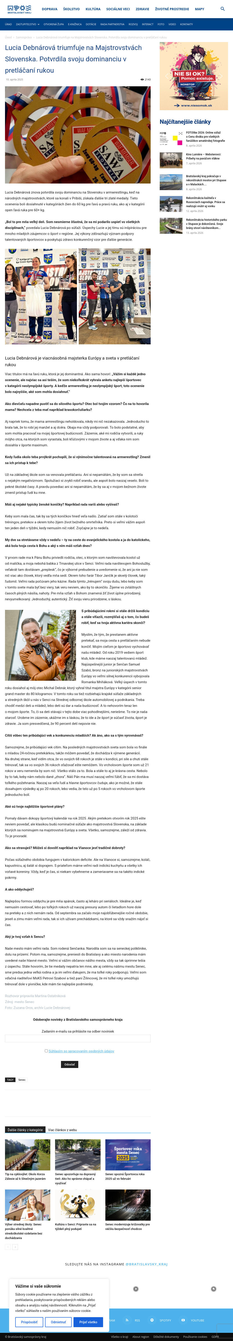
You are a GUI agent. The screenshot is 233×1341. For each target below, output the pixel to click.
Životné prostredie (172, 9)
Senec (21, 1079)
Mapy (199, 9)
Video (172, 24)
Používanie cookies (195, 1337)
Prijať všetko (88, 1322)
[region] (59, 1305)
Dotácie (91, 24)
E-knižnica (74, 24)
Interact (147, 24)
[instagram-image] (135, 1289)
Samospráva (24, 37)
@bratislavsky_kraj (147, 1264)
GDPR (215, 1337)
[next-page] (15, 1247)
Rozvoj (133, 24)
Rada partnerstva (112, 24)
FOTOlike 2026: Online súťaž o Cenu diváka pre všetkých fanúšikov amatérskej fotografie (205, 136)
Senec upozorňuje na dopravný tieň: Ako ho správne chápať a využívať (75, 1178)
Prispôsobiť (29, 1322)
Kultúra (93, 9)
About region (140, 1337)
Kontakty (186, 24)
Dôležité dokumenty (166, 1337)
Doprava (49, 9)
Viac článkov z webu (62, 1130)
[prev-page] (8, 1247)
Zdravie (142, 9)
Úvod (8, 37)
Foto (161, 24)
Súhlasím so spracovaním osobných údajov (81, 1051)
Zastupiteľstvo (27, 24)
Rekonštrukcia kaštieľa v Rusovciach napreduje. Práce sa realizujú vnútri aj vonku (205, 202)
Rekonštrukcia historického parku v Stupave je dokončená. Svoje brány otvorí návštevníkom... (206, 224)
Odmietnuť (58, 1322)
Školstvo (71, 9)
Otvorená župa (54, 24)
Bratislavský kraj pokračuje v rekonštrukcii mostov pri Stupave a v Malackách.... (206, 180)
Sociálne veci (118, 9)
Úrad (8, 24)
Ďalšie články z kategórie (25, 1130)
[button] (222, 9)
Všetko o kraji (119, 1337)
